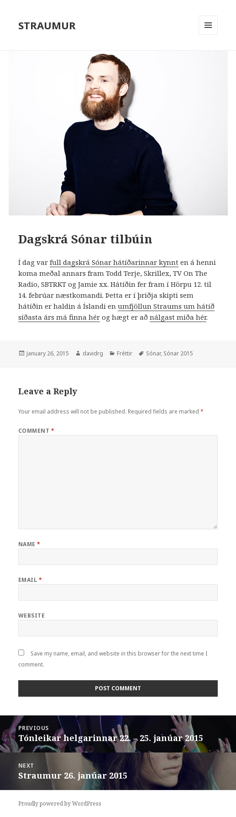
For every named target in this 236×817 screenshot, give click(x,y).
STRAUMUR (47, 25)
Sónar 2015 (178, 353)
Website (31, 615)
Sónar (153, 353)
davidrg (93, 353)
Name (29, 544)
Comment (36, 431)
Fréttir (124, 353)
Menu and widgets (208, 34)
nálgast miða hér (178, 317)
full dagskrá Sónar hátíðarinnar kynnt (114, 262)
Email (30, 580)
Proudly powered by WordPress (59, 803)
